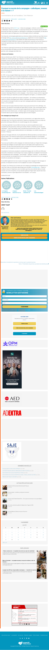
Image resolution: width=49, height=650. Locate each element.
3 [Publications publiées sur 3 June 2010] (24, 530)
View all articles (5, 212)
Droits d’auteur (36, 635)
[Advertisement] (24, 252)
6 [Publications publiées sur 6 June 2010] (43, 530)
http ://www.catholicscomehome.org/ (18, 38)
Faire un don (24, 235)
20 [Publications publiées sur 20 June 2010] (43, 534)
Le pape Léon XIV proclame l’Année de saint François (18, 485)
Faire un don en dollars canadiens (24, 237)
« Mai (4, 542)
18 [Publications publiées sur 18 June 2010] (30, 534)
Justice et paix (22, 19)
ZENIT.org (16, 28)
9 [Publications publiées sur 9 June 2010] (18, 532)
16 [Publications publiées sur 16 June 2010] (18, 534)
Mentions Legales (28, 635)
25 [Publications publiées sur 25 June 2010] (30, 537)
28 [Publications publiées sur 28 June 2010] (5, 539)
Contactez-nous (43, 635)
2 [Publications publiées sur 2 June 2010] (18, 530)
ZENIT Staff (14, 19)
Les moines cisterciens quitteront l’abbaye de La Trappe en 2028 (20, 505)
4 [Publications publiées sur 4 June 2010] (30, 530)
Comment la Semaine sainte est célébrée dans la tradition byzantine (16, 470)
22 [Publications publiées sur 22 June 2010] (12, 537)
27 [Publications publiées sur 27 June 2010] (43, 537)
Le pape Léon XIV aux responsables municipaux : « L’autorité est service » (20, 570)
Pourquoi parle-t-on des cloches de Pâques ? (11, 468)
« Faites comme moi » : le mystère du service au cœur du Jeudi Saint (18, 551)
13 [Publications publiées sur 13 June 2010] (43, 532)
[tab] (18, 607)
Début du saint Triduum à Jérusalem (10, 476)
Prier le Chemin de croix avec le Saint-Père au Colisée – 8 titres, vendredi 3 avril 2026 (19, 474)
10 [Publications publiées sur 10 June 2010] (24, 532)
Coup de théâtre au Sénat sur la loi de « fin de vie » (17, 511)
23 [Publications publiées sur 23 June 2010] (18, 537)
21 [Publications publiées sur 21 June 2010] (5, 537)
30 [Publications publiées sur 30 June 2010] (18, 539)
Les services (20, 635)
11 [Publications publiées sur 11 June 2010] (30, 532)
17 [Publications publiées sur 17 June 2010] (24, 534)
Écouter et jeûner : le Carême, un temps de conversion (18, 492)
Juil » (6, 542)
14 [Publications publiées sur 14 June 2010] (5, 534)
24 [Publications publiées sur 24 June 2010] (24, 537)
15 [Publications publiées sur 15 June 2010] (12, 534)
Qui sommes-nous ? (6, 635)
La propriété (14, 635)
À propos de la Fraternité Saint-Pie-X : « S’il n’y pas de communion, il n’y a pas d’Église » (25, 498)
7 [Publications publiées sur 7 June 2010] (5, 532)
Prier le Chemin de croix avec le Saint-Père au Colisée (13, 472)
